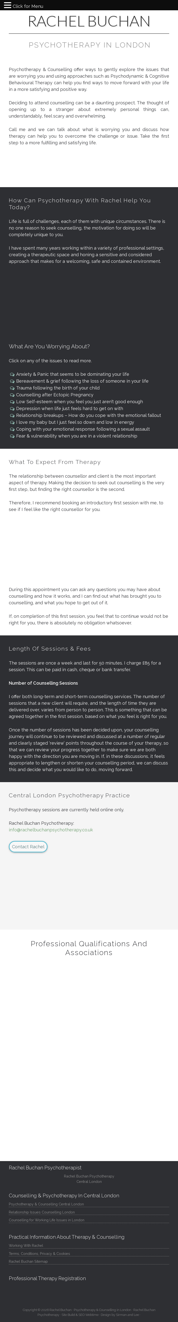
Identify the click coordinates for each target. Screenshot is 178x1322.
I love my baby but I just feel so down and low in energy (75, 422)
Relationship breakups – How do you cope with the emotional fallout (88, 415)
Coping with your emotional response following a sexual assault (83, 429)
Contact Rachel (28, 846)
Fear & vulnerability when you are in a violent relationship (76, 435)
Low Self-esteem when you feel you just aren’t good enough (79, 401)
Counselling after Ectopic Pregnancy (54, 394)
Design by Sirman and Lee (120, 1315)
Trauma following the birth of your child (58, 387)
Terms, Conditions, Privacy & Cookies (39, 1253)
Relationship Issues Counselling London (42, 1212)
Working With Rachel (26, 1245)
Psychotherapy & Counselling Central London (46, 1204)
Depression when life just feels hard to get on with (69, 408)
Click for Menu (28, 6)
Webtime (92, 1315)
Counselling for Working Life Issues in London (46, 1220)
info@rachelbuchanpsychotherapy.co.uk (51, 829)
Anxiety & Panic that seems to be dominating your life (72, 374)
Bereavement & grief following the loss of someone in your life (82, 381)
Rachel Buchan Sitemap (28, 1261)
